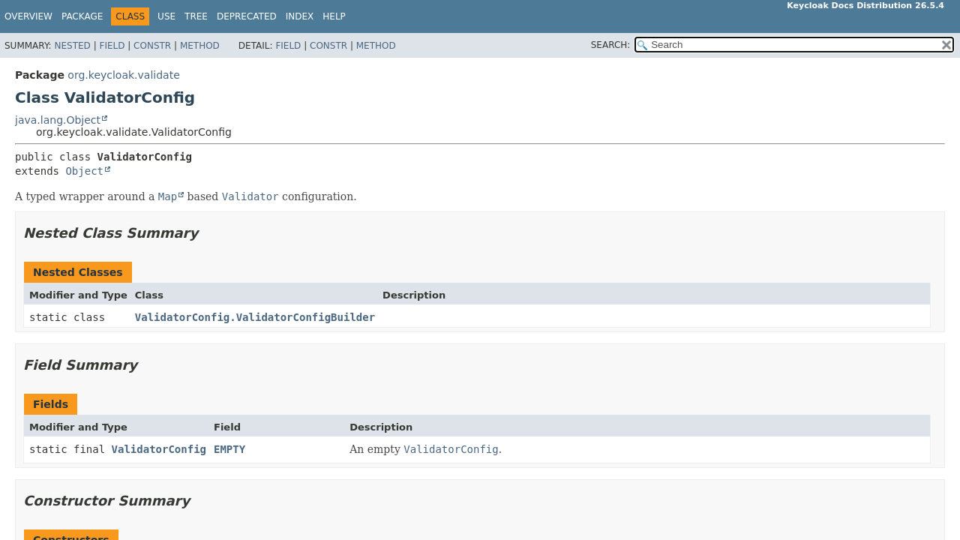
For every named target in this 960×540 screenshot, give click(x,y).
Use (167, 16)
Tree (196, 16)
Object (84, 171)
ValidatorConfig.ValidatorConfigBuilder (255, 317)
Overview (28, 16)
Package (82, 16)
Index (300, 16)
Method (200, 45)
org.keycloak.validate (123, 75)
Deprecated (247, 16)
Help (334, 16)
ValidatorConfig (159, 449)
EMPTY (229, 449)
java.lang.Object (57, 120)
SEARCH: (611, 45)
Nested (72, 45)
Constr (152, 45)
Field (111, 45)
